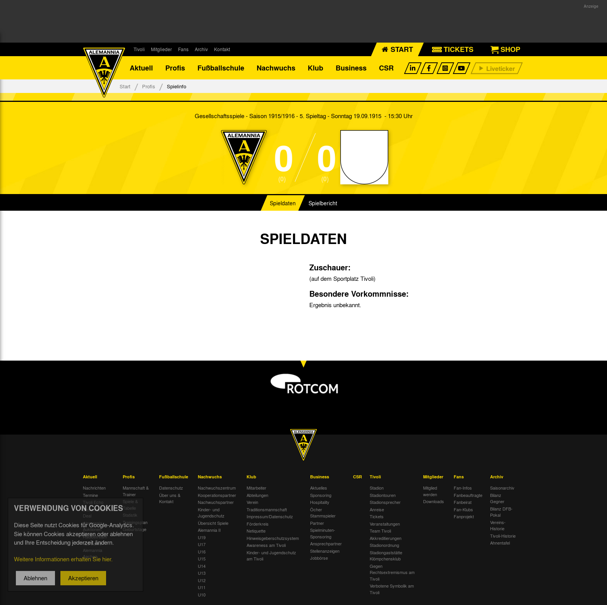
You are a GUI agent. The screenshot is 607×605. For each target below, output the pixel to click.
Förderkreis (258, 524)
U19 (202, 537)
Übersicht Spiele (213, 523)
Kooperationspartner (217, 495)
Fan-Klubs (463, 509)
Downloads (433, 501)
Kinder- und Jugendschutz (211, 512)
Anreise (377, 509)
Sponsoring (320, 495)
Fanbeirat (463, 502)
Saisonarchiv (502, 488)
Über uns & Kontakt (169, 498)
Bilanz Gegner (497, 498)
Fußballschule (220, 68)
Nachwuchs (276, 68)
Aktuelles (318, 488)
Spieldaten (283, 203)
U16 (202, 551)
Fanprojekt (464, 516)
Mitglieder (161, 49)
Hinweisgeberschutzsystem (273, 538)
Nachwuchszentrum (217, 488)
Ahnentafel (500, 543)
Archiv (201, 49)
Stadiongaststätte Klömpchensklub (386, 555)
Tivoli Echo (93, 502)
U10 (202, 594)
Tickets (377, 516)
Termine (90, 495)
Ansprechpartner (326, 543)
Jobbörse (319, 558)
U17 (202, 544)
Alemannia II (209, 530)
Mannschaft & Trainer (136, 491)
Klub (315, 68)
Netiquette (256, 531)
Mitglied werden (430, 491)
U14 (202, 566)
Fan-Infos (463, 488)
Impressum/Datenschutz (270, 516)
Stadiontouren (383, 495)
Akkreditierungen (385, 538)
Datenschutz (171, 488)
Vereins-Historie (498, 525)
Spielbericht (323, 203)
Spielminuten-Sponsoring (322, 533)
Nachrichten (94, 488)
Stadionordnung (384, 545)
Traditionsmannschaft (267, 509)
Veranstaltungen (385, 524)
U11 (202, 587)
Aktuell (141, 68)
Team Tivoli (380, 531)
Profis (175, 68)
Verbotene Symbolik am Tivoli (392, 589)
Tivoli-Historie (503, 536)
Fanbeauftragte (468, 495)
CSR (386, 68)
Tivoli (139, 49)
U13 (202, 573)
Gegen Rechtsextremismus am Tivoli (392, 572)
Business (351, 68)
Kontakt (222, 49)
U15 (202, 558)
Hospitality (319, 502)
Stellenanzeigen (325, 551)
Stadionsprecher (385, 502)
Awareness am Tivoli (266, 545)
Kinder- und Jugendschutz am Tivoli (271, 555)
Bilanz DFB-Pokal (501, 511)
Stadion (377, 488)
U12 (202, 580)
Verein (252, 502)
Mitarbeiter (256, 488)
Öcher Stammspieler (323, 512)
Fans (183, 49)
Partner (317, 523)
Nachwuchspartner (216, 502)
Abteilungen (257, 495)
